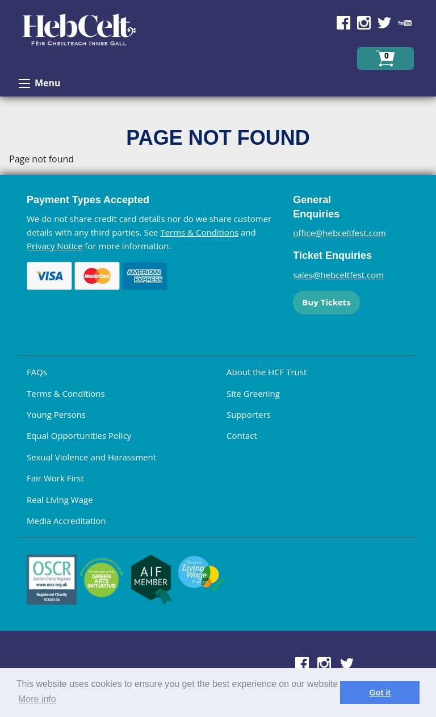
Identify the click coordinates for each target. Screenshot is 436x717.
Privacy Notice (54, 245)
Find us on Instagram (364, 23)
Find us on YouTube (405, 23)
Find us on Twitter (384, 23)
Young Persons (56, 414)
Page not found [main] (41, 159)
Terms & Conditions (199, 232)
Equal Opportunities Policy (79, 435)
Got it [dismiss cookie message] (380, 692)
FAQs (37, 372)
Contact (242, 435)
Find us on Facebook (343, 23)
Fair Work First (55, 478)
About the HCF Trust (267, 372)
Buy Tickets (326, 302)
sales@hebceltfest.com (338, 274)
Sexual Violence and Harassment (91, 457)
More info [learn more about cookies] (37, 699)
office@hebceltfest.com (339, 232)
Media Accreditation (66, 520)
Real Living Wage (60, 499)
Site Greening (253, 393)
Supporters (249, 414)
